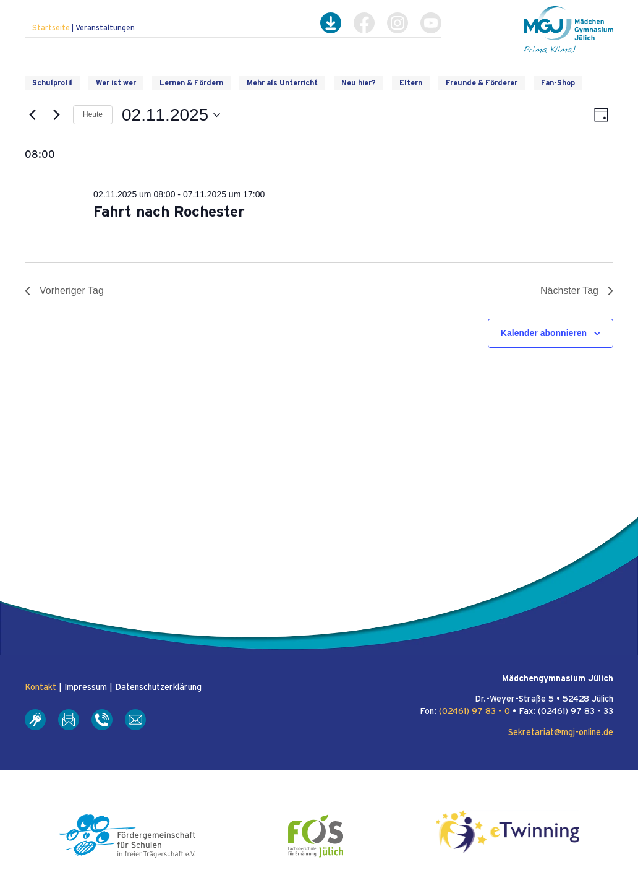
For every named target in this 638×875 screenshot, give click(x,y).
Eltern (410, 83)
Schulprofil (52, 83)
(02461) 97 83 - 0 (474, 711)
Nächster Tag (576, 290)
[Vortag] (32, 115)
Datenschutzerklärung (158, 687)
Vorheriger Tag (64, 290)
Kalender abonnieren (544, 333)
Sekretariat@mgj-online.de (560, 732)
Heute (93, 114)
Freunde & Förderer (481, 83)
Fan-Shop (558, 83)
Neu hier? (358, 83)
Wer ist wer (116, 83)
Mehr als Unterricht (282, 83)
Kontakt (40, 687)
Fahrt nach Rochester (169, 212)
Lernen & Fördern (191, 83)
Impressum (85, 687)
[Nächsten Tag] (56, 115)
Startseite (51, 28)
